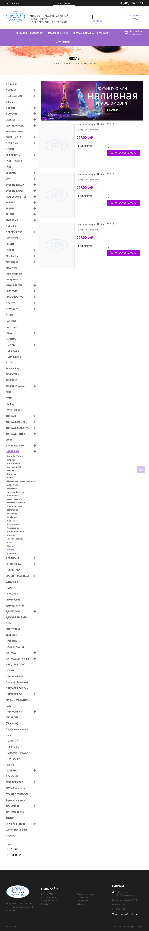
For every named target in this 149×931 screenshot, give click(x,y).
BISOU (9, 101)
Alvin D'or (11, 84)
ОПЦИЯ (10, 670)
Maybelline (12, 262)
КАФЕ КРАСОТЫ (15, 646)
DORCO (10, 149)
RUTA (9, 362)
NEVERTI (10, 303)
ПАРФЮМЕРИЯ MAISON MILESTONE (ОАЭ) (17, 699)
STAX (9, 398)
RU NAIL (10, 344)
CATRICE (10, 119)
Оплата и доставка (85, 894)
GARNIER (11, 226)
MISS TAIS (11, 291)
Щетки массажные (16, 829)
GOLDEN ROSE (14, 232)
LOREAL (10, 250)
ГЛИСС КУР (12, 593)
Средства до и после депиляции (15, 529)
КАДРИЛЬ (11, 640)
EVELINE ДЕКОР (15, 184)
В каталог (112, 110)
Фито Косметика (15, 823)
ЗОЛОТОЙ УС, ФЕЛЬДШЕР (13, 632)
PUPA (9, 332)
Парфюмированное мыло (17, 732)
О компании (82, 897)
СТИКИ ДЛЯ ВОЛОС (17, 794)
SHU (8, 392)
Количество (85, 145)
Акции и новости (49, 900)
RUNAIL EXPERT (15, 356)
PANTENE (11, 321)
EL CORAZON (13, 155)
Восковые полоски (12, 476)
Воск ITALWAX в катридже (15, 458)
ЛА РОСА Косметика (17, 658)
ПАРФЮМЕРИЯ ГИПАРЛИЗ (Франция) (14, 717)
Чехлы (10, 549)
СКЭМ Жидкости (15, 788)
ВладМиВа (12, 581)
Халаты (10, 546)
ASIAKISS (11, 90)
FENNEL (10, 208)
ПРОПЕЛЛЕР (13, 758)
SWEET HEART (14, 410)
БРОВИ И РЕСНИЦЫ (17, 576)
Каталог (68, 63)
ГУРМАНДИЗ (13, 599)
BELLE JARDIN (14, 96)
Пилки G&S (12, 746)
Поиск (99, 20)
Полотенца (12, 509)
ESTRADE (11, 172)
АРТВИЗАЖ (12, 558)
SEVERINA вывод (15, 386)
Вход (135, 18)
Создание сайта (120, 926)
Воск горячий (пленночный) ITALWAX (14, 467)
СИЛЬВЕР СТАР (14, 782)
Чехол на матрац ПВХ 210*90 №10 (97, 124)
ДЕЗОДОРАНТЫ (15, 605)
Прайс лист (46, 903)
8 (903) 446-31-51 (131, 3)
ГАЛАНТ (10, 587)
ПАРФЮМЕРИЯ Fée (17, 688)
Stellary (10, 404)
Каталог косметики (50, 897)
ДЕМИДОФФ (13, 611)
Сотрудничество (84, 900)
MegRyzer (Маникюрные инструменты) (14, 273)
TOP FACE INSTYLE (16, 422)
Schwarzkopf (13, 368)
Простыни (12, 513)
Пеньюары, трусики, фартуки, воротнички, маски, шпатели (15, 493)
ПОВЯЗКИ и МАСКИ (17, 752)
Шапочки (11, 553)
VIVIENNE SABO (15, 445)
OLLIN (9, 315)
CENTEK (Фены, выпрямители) (15, 128)
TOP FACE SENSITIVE (17, 428)
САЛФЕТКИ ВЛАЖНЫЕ (12, 773)
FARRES (10, 202)
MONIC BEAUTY (14, 297)
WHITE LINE (81, 63)
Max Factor (12, 256)
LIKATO (10, 244)
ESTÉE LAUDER (14, 161)
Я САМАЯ (11, 835)
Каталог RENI (47, 894)
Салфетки (12, 517)
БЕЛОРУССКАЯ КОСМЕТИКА (14, 567)
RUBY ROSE (12, 350)
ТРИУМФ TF (13, 806)
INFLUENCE (12, 238)
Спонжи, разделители (13, 522)
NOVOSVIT (12, 309)
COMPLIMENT (13, 137)
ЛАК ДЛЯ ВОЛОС (15, 664)
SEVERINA (11, 380)
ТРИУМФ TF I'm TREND (15, 814)
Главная (57, 63)
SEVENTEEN (12, 374)
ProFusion (11, 327)
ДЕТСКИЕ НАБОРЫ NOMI (16, 620)
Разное (10, 764)
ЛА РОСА (11, 652)
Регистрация (135, 15)
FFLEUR (10, 214)
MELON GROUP (14, 285)
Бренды (80, 903)
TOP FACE (11, 416)
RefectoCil (11, 338)
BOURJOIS (11, 113)
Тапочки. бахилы (15, 538)
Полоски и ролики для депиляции (16, 504)
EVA (8, 178)
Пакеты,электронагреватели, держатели (16, 483)
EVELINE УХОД (14, 190)
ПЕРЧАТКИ (12, 740)
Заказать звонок (64, 3)
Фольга (10, 542)
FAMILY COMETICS (16, 196)
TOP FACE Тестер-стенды (16, 436)
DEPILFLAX (12, 143)
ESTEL (9, 167)
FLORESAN (12, 220)
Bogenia (10, 107)
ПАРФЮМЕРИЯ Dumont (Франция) (17, 679)
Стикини (11, 535)
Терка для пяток (15, 800)
